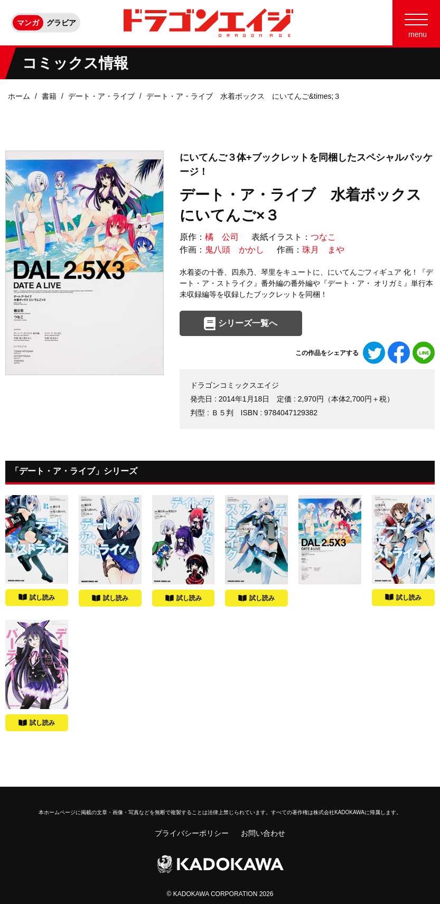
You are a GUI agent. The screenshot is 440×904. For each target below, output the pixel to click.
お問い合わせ (263, 833)
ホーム (19, 96)
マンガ (28, 22)
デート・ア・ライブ (101, 96)
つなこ (323, 236)
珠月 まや (323, 249)
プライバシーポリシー (192, 833)
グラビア (61, 22)
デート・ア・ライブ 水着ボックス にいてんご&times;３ (243, 96)
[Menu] (416, 22)
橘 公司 (222, 236)
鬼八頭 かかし (234, 249)
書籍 (49, 96)
